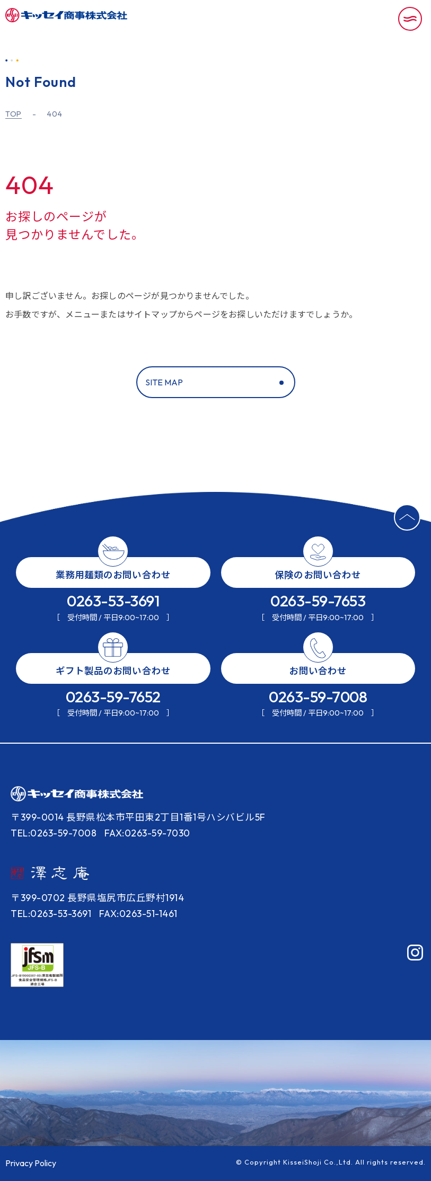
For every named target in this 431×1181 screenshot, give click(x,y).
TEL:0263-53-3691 (51, 913)
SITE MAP (164, 382)
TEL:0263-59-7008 (53, 833)
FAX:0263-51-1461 (138, 913)
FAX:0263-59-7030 (147, 833)
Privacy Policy (30, 1163)
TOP (13, 114)
